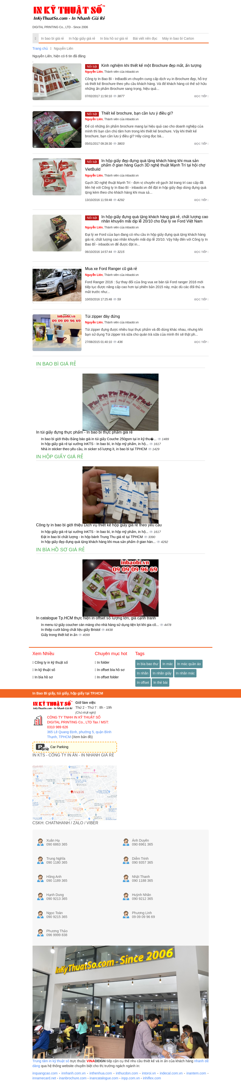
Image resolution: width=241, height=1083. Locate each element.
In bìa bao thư (147, 664)
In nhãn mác (185, 673)
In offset (143, 682)
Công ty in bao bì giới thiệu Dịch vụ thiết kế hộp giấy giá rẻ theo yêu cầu (99, 525)
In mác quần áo (189, 664)
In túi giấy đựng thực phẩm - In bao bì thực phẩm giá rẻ (84, 432)
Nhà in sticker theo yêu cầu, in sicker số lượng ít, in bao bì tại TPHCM (94, 449)
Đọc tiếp (202, 96)
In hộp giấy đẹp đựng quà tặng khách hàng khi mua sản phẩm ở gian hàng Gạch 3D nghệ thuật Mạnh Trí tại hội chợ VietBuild (145, 165)
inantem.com (196, 1073)
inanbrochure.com (72, 1078)
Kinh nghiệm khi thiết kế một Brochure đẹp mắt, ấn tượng (151, 65)
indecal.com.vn (171, 1073)
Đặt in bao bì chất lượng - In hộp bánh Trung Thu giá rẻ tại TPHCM (92, 537)
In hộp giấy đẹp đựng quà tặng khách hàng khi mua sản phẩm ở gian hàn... (99, 542)
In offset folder (107, 677)
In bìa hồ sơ (43, 677)
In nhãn (143, 673)
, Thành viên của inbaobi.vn (112, 71)
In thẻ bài (160, 682)
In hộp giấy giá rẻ (82, 38)
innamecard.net (44, 1078)
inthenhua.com (101, 1073)
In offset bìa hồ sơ (110, 670)
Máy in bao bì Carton (178, 38)
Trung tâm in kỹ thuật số (51, 1061)
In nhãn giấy (162, 673)
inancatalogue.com (104, 1078)
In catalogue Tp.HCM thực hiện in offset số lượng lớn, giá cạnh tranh (96, 618)
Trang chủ (40, 48)
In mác (167, 664)
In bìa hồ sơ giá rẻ (114, 38)
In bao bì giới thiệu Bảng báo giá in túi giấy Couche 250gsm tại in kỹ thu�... (99, 439)
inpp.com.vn (130, 1078)
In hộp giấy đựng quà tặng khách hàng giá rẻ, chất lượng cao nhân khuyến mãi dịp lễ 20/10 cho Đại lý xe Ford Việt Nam (154, 219)
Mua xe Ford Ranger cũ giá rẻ (111, 269)
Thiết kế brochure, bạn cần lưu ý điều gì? (137, 113)
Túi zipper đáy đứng (102, 316)
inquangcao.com (45, 1073)
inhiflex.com (152, 1078)
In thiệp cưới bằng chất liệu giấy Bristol (71, 630)
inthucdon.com (127, 1073)
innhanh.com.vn (73, 1073)
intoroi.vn (149, 1073)
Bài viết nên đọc (145, 38)
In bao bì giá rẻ (52, 38)
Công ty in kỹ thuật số (50, 662)
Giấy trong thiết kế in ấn (60, 635)
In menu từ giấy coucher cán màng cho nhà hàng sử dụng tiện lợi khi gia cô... (100, 625)
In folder (102, 662)
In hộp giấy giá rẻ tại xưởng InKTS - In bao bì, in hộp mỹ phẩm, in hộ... (95, 444)
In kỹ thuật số (44, 670)
